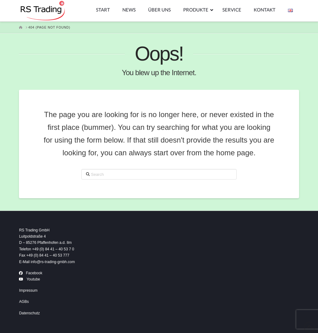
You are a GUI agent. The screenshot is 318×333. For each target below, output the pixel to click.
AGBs (24, 301)
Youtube (33, 279)
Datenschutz (29, 313)
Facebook (34, 273)
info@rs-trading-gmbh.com (53, 262)
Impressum (28, 290)
